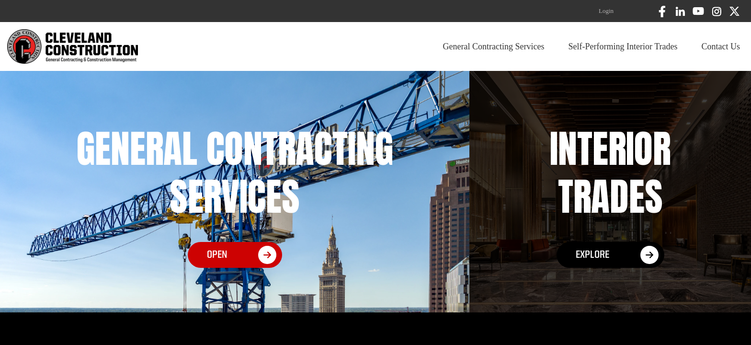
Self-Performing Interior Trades (623, 46)
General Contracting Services (494, 46)
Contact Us (721, 46)
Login (606, 10)
